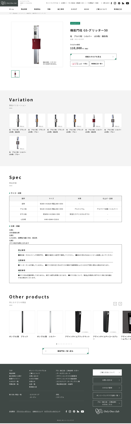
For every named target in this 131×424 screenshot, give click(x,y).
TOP (10, 13)
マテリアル (60, 398)
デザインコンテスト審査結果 (67, 379)
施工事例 (61, 9)
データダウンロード (64, 374)
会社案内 (63, 3)
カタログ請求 (33, 379)
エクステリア (22, 13)
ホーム (11, 9)
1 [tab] (56, 343)
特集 (49, 9)
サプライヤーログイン (51, 412)
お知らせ (32, 382)
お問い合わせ (106, 3)
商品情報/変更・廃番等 (65, 385)
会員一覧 (32, 385)
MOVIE (86, 9)
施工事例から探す (15, 377)
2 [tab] (58, 343)
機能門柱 (29, 13)
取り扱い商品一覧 (15, 395)
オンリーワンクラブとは (52, 3)
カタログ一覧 (14, 382)
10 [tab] (71, 343)
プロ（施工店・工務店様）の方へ (76, 3)
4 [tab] (61, 343)
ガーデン (33, 398)
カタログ (74, 9)
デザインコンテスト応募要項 (67, 377)
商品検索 (24, 9)
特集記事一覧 (14, 385)
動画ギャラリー (14, 379)
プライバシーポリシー (24, 412)
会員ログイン (37, 412)
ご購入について (101, 9)
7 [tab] (66, 343)
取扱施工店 (118, 9)
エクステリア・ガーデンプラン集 (68, 382)
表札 (57, 395)
